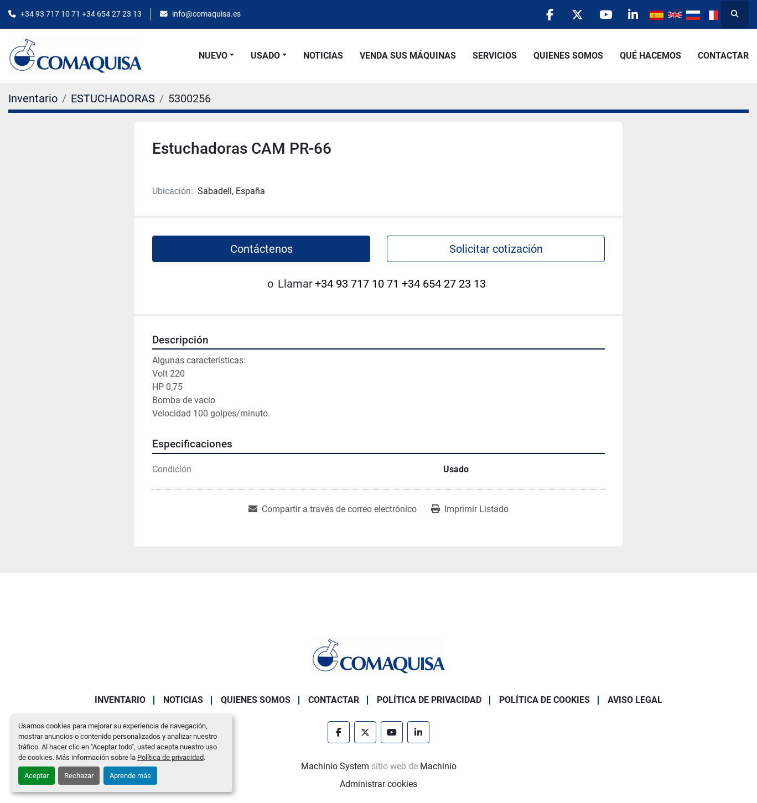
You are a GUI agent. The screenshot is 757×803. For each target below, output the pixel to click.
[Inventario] (33, 98)
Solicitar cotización (496, 248)
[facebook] (548, 14)
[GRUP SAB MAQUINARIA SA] (378, 655)
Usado (265, 55)
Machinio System (335, 766)
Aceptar (36, 775)
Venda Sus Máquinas (408, 55)
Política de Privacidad (429, 700)
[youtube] (605, 14)
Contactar (723, 55)
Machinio (438, 766)
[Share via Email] (332, 509)
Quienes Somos (568, 55)
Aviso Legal (635, 700)
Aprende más (130, 775)
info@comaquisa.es (206, 13)
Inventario (120, 700)
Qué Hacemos (650, 55)
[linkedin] (633, 14)
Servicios (495, 55)
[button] (216, 55)
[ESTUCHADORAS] (113, 98)
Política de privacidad (170, 757)
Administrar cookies (378, 784)
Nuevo (213, 55)
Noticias (323, 55)
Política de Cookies (544, 700)
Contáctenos (261, 248)
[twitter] (576, 14)
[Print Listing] (470, 509)
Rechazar (79, 775)
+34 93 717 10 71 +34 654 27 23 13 (81, 13)
